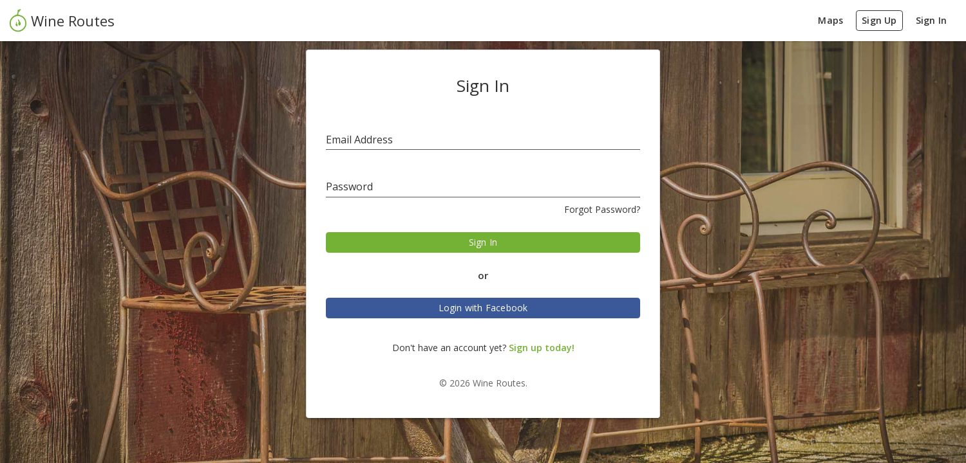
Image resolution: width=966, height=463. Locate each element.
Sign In (931, 20)
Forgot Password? (602, 209)
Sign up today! (541, 347)
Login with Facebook (483, 308)
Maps (830, 20)
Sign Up (879, 20)
